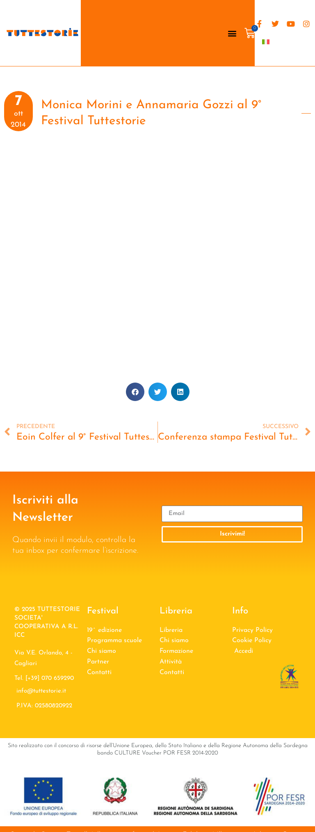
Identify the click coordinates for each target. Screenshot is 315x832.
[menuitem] (266, 41)
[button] (232, 33)
